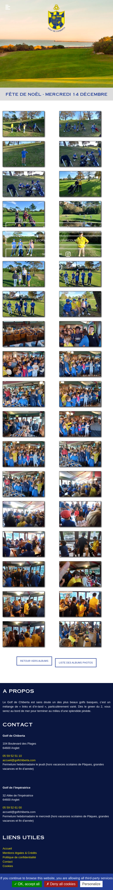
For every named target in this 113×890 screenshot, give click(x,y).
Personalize (91, 884)
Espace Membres (56, 227)
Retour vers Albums (34, 661)
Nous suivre (56, 254)
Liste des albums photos (76, 662)
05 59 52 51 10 (12, 755)
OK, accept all (27, 884)
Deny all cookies (61, 884)
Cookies (8, 866)
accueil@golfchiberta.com (19, 760)
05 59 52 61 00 (12, 807)
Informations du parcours (56, 240)
